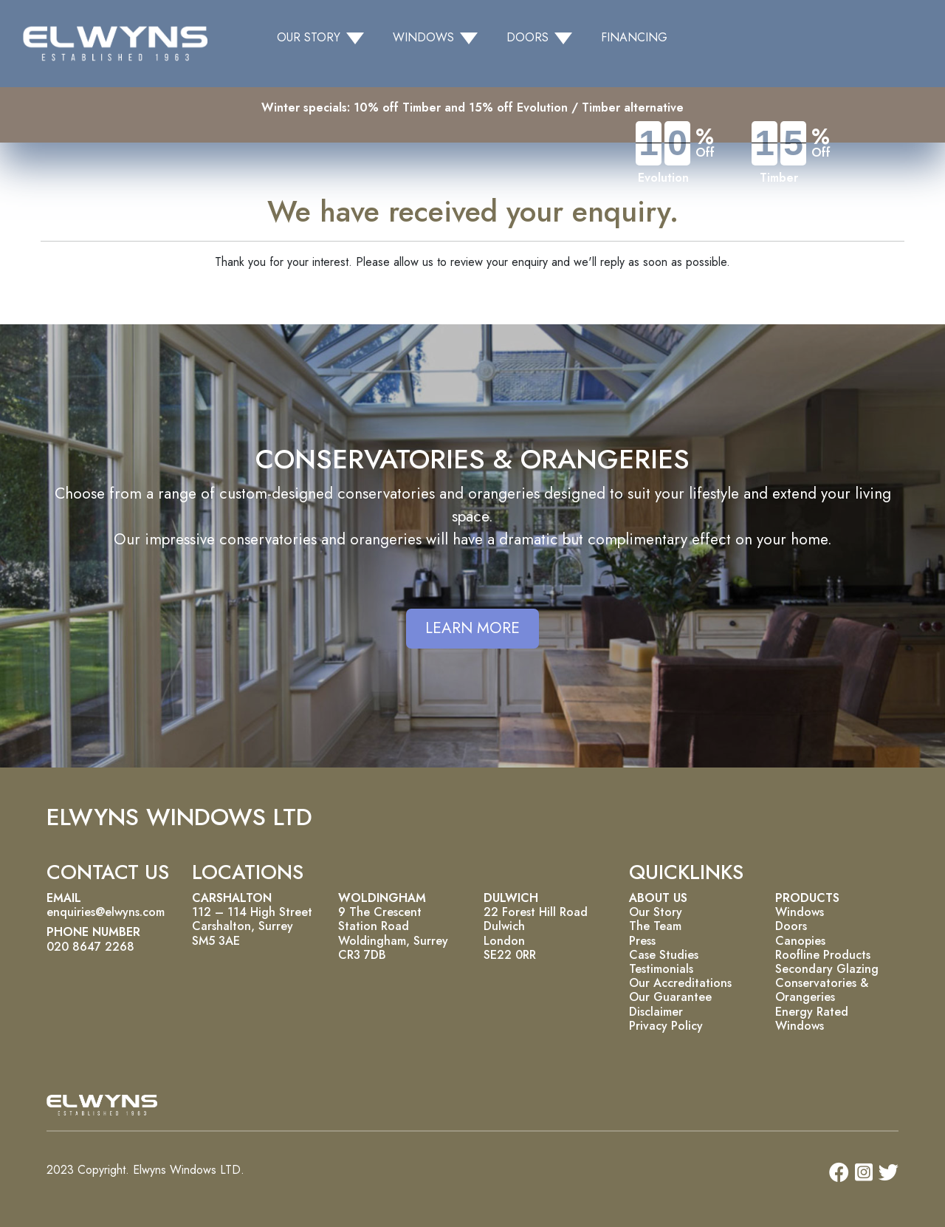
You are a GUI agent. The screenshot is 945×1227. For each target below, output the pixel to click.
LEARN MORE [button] (472, 628)
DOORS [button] (527, 37)
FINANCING (634, 37)
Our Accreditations (680, 982)
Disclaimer (656, 1011)
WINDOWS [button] (423, 37)
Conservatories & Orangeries (821, 989)
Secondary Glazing (827, 968)
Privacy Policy (666, 1025)
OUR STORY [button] (308, 37)
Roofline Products (822, 954)
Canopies (800, 940)
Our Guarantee (670, 996)
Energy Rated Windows (811, 1018)
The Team (655, 925)
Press (642, 940)
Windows (799, 911)
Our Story (655, 911)
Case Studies (663, 954)
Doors (791, 925)
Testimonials (661, 968)
